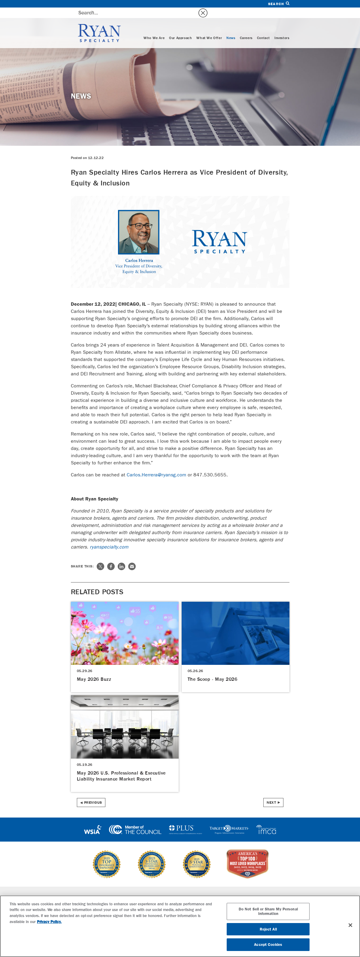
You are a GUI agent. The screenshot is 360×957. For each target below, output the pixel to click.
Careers (246, 27)
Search (278, 4)
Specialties (118, 887)
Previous (93, 792)
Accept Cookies (268, 944)
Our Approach (180, 27)
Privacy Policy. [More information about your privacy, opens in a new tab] (49, 921)
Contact (263, 27)
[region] (180, 926)
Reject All (268, 929)
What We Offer (209, 27)
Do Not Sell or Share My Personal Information (268, 911)
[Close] (350, 925)
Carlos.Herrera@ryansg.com (156, 464)
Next (271, 792)
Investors (281, 27)
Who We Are (154, 27)
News (230, 27)
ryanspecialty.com (109, 536)
